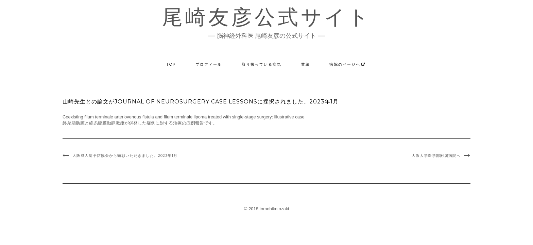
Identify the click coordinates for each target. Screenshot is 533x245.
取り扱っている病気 (261, 64)
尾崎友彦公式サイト (266, 17)
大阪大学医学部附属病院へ (436, 155)
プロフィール (208, 64)
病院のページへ (344, 64)
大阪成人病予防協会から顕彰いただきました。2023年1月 (124, 155)
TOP (171, 64)
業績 (305, 64)
